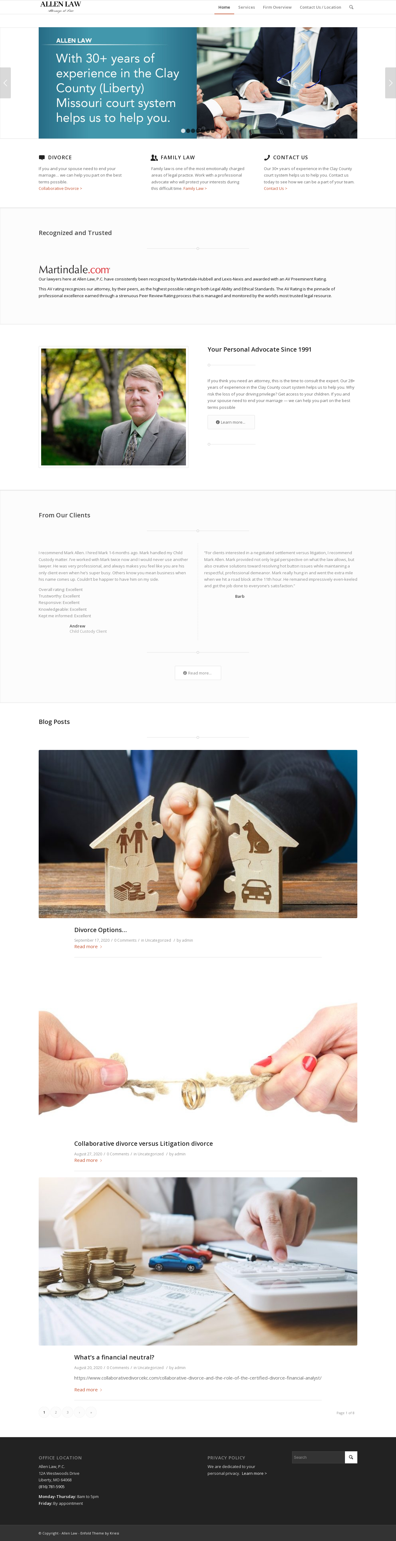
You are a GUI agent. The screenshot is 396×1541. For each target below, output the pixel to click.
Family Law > (195, 188)
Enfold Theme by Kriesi (99, 1533)
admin (187, 940)
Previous (5, 82)
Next (390, 82)
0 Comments (125, 940)
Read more (89, 946)
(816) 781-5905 (52, 1486)
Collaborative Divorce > (60, 188)
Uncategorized (158, 940)
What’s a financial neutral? (114, 1357)
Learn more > (254, 1473)
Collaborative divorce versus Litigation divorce (143, 1143)
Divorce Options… (100, 930)
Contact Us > (275, 188)
